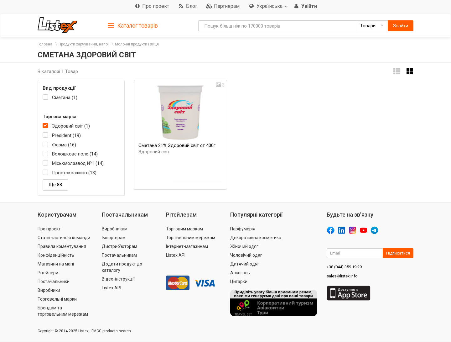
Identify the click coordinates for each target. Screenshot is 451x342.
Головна (45, 44)
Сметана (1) (64, 97)
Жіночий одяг (244, 246)
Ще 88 (55, 184)
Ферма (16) (64, 145)
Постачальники (54, 281)
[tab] (132, 25)
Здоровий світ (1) (71, 126)
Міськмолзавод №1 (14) (78, 163)
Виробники (49, 290)
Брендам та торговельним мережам (63, 311)
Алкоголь (240, 272)
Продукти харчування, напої (84, 44)
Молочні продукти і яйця (137, 44)
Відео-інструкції (118, 278)
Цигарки (238, 281)
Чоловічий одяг (246, 255)
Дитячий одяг (244, 263)
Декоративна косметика (255, 237)
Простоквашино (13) (74, 173)
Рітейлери (48, 272)
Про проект (49, 228)
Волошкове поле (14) (75, 154)
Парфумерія (242, 228)
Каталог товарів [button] (133, 26)
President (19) (66, 135)
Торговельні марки (57, 299)
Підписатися (398, 253)
